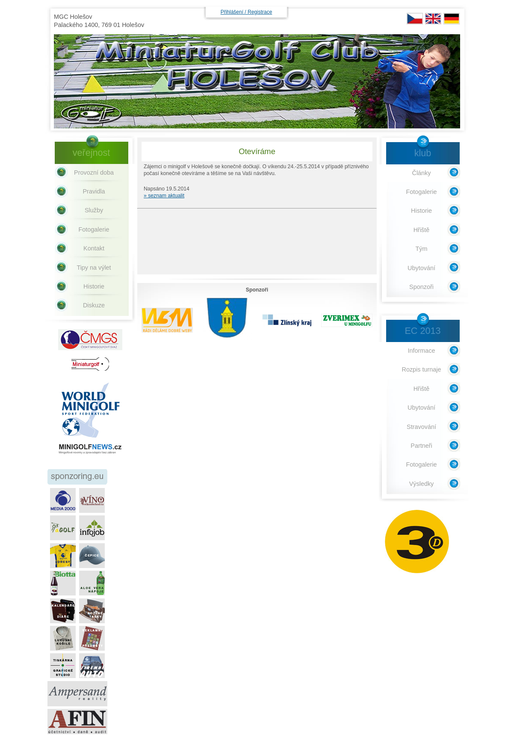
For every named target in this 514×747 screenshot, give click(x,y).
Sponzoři (421, 286)
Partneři (421, 445)
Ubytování (421, 268)
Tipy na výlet (94, 267)
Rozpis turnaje (421, 369)
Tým (422, 248)
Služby (94, 210)
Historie (93, 286)
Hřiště (422, 229)
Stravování (421, 426)
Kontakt (93, 248)
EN (433, 18)
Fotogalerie (94, 229)
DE (451, 18)
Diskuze (94, 305)
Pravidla (94, 191)
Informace (421, 350)
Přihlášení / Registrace (246, 12)
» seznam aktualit (164, 196)
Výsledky (421, 483)
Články (421, 173)
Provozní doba (94, 172)
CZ (414, 18)
